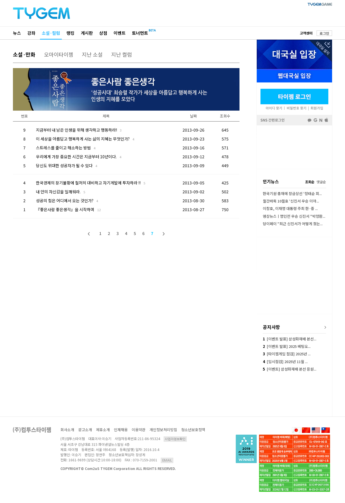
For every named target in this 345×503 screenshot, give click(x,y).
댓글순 (321, 181)
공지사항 (271, 326)
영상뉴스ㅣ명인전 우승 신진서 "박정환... (294, 216)
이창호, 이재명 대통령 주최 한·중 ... (290, 208)
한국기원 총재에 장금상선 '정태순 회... (292, 193)
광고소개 (85, 429)
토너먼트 (140, 33)
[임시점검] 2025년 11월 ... (285, 361)
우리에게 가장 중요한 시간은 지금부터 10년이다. (78, 156)
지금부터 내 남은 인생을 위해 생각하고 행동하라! (79, 130)
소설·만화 (24, 54)
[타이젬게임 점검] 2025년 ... (286, 353)
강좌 (31, 33)
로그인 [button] (324, 33)
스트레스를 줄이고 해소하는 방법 (65, 148)
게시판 (87, 33)
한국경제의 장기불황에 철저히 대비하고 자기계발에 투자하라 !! (90, 183)
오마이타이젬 (58, 54)
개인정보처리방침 (163, 429)
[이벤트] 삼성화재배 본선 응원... (289, 369)
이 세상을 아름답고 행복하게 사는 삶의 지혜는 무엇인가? (85, 139)
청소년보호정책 (193, 429)
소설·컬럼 (51, 33)
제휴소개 (103, 429)
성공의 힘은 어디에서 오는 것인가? (67, 200)
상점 (103, 33)
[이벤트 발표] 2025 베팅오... (286, 346)
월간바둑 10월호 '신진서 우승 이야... (291, 201)
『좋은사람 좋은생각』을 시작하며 (68, 209)
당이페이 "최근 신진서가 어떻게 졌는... (293, 223)
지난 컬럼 (121, 54)
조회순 (310, 181)
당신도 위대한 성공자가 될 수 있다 (66, 165)
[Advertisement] (294, 147)
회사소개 (67, 429)
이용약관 (138, 429)
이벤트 (120, 33)
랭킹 (70, 33)
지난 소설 (92, 54)
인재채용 (121, 429)
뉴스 (17, 33)
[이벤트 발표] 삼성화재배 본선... (289, 339)
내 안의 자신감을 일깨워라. (60, 191)
